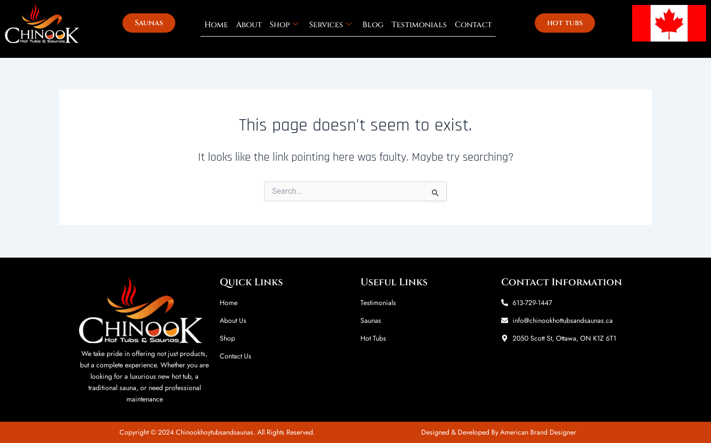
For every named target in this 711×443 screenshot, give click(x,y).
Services (330, 24)
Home (216, 24)
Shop (284, 24)
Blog (373, 24)
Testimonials (419, 24)
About (249, 24)
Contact (473, 24)
